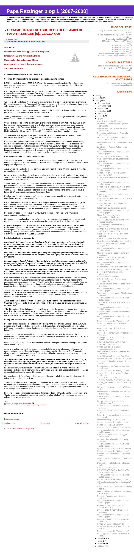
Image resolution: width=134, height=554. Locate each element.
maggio (101, 538)
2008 (97, 98)
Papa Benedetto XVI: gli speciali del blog (115, 56)
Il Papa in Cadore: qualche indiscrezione (114, 427)
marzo (100, 543)
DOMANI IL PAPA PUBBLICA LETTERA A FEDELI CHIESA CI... (114, 200)
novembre (102, 106)
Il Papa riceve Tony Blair (107, 468)
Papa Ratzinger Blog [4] (122, 47)
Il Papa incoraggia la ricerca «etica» (112, 238)
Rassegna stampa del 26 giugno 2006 (113, 371)
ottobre (101, 108)
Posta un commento (11, 419)
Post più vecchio (82, 423)
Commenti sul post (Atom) (23, 428)
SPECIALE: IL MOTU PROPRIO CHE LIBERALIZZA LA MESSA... (113, 230)
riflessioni (44, 405)
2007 (97, 101)
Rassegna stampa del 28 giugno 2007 (113, 269)
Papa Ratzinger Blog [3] (122, 49)
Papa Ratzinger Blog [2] (122, 52)
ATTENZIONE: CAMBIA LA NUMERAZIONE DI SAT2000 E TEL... (114, 379)
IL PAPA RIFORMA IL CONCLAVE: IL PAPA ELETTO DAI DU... (112, 343)
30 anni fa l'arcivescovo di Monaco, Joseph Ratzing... (111, 325)
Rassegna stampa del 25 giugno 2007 (113, 422)
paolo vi (30, 405)
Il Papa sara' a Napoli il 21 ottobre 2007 (113, 187)
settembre (102, 111)
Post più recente (8, 423)
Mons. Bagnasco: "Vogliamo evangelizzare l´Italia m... (109, 216)
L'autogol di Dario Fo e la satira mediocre (114, 267)
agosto (101, 113)
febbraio (101, 546)
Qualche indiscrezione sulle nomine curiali (114, 359)
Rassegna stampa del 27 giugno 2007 (113, 321)
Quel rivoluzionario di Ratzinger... (111, 121)
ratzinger (37, 405)
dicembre (102, 103)
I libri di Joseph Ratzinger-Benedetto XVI (115, 66)
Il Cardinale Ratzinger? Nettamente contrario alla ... (111, 280)
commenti (24, 405)
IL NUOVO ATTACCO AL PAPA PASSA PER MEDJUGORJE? (113, 471)
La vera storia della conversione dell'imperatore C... (110, 402)
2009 (97, 95)
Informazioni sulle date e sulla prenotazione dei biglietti (119, 84)
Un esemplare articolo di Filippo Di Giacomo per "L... (111, 204)
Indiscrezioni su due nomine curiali (111, 208)
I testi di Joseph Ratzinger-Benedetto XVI (115, 54)
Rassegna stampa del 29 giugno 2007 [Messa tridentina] (113, 221)
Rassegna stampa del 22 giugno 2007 (113, 531)
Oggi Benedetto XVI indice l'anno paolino (114, 241)
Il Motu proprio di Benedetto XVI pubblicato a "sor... (110, 339)
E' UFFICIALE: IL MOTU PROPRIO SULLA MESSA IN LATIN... (112, 258)
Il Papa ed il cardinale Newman (110, 425)
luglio (100, 116)
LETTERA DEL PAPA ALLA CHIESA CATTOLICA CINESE (112, 139)
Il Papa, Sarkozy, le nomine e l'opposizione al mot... (109, 348)
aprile (100, 541)
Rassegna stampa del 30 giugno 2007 (113, 156)
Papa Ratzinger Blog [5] (122, 45)
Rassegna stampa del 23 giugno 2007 (113, 479)
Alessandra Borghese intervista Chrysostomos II (110, 506)
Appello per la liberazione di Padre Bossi (114, 448)
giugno (101, 119)
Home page (45, 423)
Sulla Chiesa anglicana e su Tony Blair (113, 356)
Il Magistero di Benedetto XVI (119, 39)
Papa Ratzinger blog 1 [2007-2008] (47, 11)
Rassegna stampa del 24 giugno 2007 (113, 451)
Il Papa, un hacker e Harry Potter (110, 524)
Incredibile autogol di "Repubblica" (111, 420)
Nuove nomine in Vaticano (108, 277)
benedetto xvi (15, 405)
